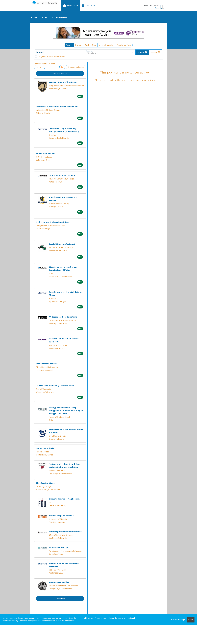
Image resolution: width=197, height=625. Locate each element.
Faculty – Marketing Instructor (62, 175)
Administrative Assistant (47, 363)
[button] (155, 52)
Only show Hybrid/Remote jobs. (51, 56)
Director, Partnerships (59, 582)
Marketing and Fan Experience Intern (52, 222)
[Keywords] (60, 52)
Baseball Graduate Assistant (62, 244)
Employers (88, 5)
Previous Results (60, 73)
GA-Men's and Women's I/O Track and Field (55, 385)
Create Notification (76, 67)
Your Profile (60, 17)
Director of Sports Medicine (61, 515)
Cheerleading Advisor (45, 483)
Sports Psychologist (45, 448)
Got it (190, 620)
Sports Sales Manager (59, 547)
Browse (78, 45)
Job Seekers (70, 5)
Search (69, 45)
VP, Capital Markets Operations (63, 317)
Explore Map (90, 45)
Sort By (39, 67)
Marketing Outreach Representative (65, 531)
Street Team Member (45, 153)
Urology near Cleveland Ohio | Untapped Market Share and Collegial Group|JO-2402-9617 (66, 410)
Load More (60, 598)
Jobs (44, 17)
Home (34, 17)
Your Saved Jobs (124, 45)
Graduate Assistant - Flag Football (64, 499)
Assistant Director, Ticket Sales (63, 82)
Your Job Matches (106, 45)
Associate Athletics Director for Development (57, 106)
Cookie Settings (178, 620)
